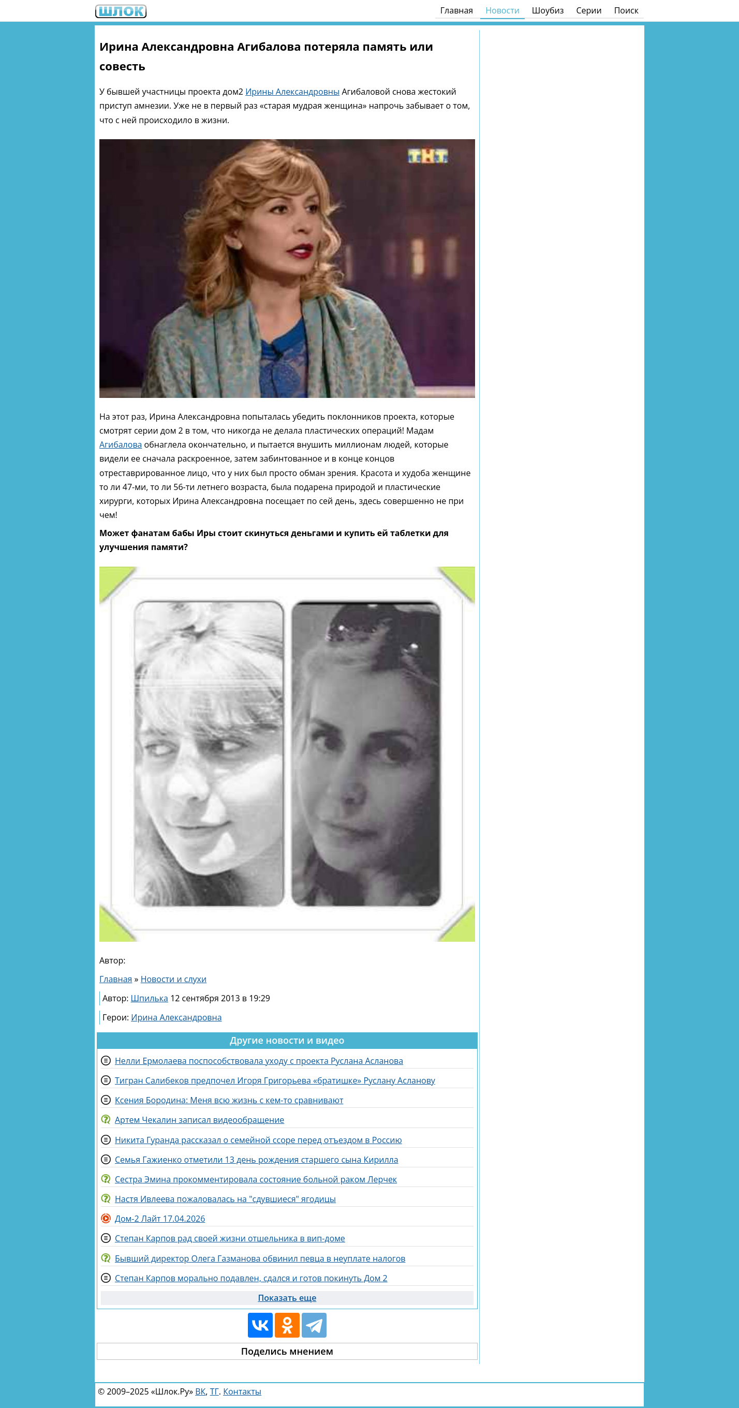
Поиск (626, 10)
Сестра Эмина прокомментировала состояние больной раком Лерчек (256, 1179)
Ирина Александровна (176, 1017)
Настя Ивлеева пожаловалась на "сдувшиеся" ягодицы (225, 1199)
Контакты (242, 1391)
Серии (588, 10)
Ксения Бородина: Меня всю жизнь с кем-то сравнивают (229, 1100)
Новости (502, 10)
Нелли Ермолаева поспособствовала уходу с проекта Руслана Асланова (259, 1060)
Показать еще (287, 1297)
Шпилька (149, 998)
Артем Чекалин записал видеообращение (199, 1119)
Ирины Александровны (292, 91)
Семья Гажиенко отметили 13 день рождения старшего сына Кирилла (256, 1159)
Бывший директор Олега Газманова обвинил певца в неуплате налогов (260, 1258)
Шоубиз (548, 10)
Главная (456, 10)
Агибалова (120, 444)
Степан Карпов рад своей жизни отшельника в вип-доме (230, 1238)
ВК (200, 1391)
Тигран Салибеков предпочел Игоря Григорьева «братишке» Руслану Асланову (275, 1080)
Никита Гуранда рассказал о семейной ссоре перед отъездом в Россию (258, 1140)
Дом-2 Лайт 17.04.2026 (160, 1218)
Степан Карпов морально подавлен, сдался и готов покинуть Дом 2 (251, 1278)
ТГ (214, 1391)
